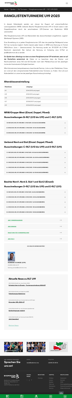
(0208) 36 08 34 (53, 362)
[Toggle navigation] (67, 3)
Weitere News (14, 325)
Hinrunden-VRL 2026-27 (16, 302)
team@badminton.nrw (33, 362)
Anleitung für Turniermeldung (18, 232)
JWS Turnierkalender (15, 220)
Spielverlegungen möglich (17, 310)
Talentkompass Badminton (17, 293)
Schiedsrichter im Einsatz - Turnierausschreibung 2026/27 (27, 285)
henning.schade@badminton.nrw (17, 267)
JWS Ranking (12, 226)
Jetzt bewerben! (14, 319)
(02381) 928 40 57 (13, 265)
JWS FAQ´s (11, 239)
